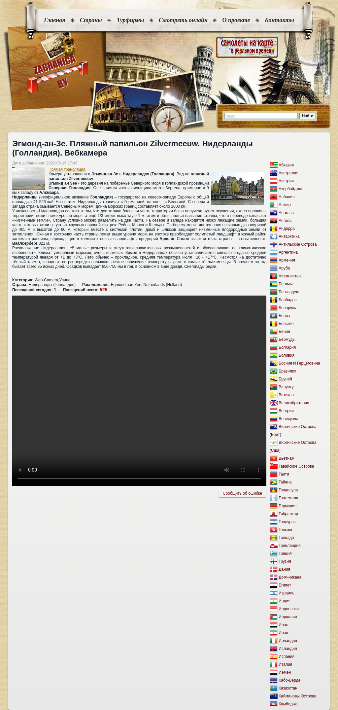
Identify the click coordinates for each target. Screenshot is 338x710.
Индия (284, 601)
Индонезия (289, 609)
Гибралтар (288, 514)
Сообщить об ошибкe (242, 493)
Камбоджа (288, 704)
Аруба (284, 268)
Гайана (285, 482)
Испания (286, 656)
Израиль (286, 593)
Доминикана (290, 577)
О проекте (236, 20)
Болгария (287, 347)
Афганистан (290, 276)
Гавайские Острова (296, 466)
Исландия (288, 648)
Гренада (286, 537)
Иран (283, 632)
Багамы (285, 284)
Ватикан (286, 395)
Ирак (283, 624)
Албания (286, 197)
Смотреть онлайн (183, 20)
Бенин (284, 331)
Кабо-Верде (289, 680)
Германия (287, 506)
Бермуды (287, 339)
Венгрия (286, 410)
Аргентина (288, 252)
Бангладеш (289, 292)
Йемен (285, 672)
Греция (285, 553)
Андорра (286, 228)
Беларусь (287, 307)
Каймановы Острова (297, 696)
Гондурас (287, 521)
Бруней (285, 379)
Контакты (279, 20)
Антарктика (289, 236)
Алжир (284, 204)
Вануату (286, 387)
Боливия (286, 355)
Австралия (288, 173)
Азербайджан (291, 189)
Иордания (288, 617)
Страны (91, 20)
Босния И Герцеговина (299, 363)
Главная (54, 20)
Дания (284, 569)
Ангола (285, 220)
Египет (285, 585)
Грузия (285, 561)
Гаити (284, 474)
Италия (285, 664)
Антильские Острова (298, 244)
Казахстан (288, 688)
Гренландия (289, 545)
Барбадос (287, 300)
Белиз (284, 315)
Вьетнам (286, 458)
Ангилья (286, 212)
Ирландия (288, 640)
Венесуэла (288, 418)
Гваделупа (288, 490)
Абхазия (286, 165)
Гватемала (288, 498)
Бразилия (287, 371)
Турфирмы (130, 20)
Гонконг (285, 529)
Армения (287, 260)
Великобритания (294, 403)
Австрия (286, 181)
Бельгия (286, 323)
